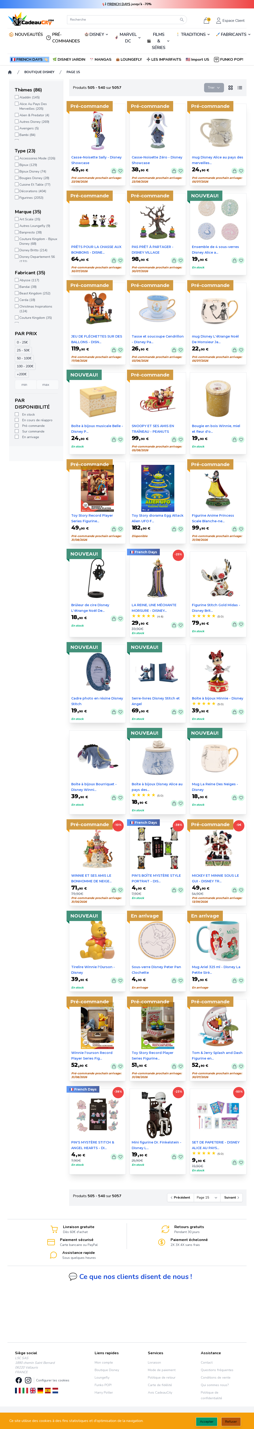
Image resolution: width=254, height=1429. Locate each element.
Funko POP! (103, 1385)
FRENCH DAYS (118, 4)
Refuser (231, 1421)
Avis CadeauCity (160, 1392)
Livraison (154, 1362)
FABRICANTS (234, 34)
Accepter (206, 1421)
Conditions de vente (216, 1377)
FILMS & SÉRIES (158, 41)
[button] (198, 59)
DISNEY (97, 34)
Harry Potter (104, 1392)
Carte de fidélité (160, 1385)
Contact (207, 1362)
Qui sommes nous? (215, 1385)
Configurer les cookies (52, 1380)
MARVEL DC (128, 38)
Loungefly (102, 1377)
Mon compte (104, 1362)
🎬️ (158, 41)
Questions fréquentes (217, 1370)
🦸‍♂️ (127, 37)
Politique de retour (162, 1377)
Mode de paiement (162, 1370)
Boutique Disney (107, 1370)
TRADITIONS (193, 34)
